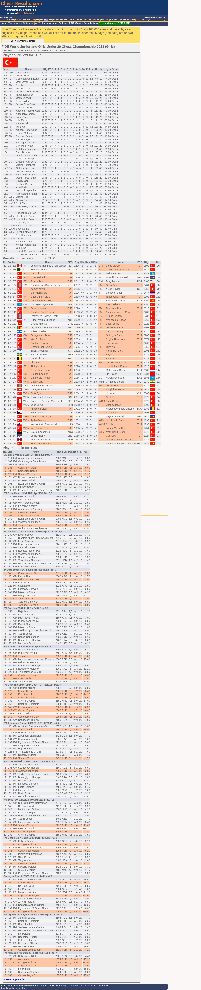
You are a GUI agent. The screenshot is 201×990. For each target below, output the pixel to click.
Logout (164, 20)
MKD (86, 20)
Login (159, 20)
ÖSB (120, 23)
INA (74, 20)
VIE (137, 20)
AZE (12, 20)
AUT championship (46, 23)
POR (102, 20)
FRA (61, 20)
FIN (57, 20)
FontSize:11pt (144, 20)
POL (98, 20)
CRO (33, 20)
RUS (111, 20)
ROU (107, 20)
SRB (116, 20)
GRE (70, 20)
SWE (124, 20)
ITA (78, 20)
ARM (8, 20)
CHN (28, 20)
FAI (54, 20)
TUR (129, 20)
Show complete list (14, 979)
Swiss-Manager (108, 23)
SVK (120, 20)
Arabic (2, 20)
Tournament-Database (21, 23)
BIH (16, 20)
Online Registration (86, 23)
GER (65, 20)
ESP (50, 20)
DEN (41, 20)
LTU (90, 20)
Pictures (63, 23)
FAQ (71, 23)
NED (94, 20)
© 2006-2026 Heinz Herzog (52, 985)
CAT (24, 20)
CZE (37, 20)
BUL (20, 20)
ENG (46, 20)
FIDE (127, 23)
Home (3, 23)
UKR (133, 20)
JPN (81, 20)
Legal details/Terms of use (14, 988)
